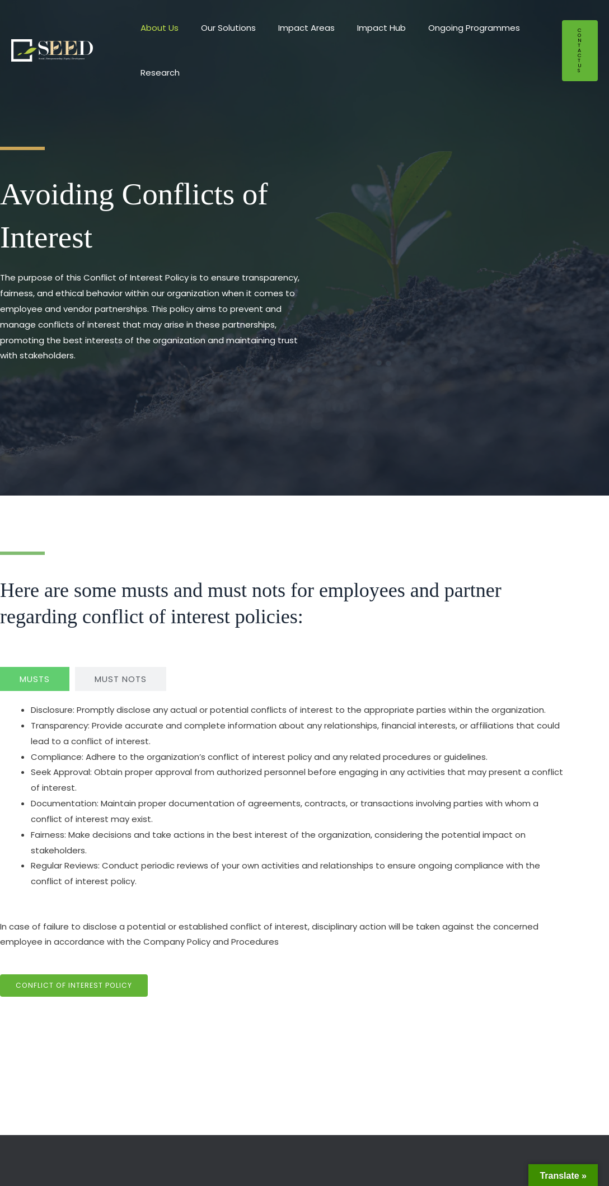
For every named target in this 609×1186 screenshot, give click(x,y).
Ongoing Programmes (449, 28)
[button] (580, 50)
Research (157, 72)
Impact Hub (362, 28)
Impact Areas (292, 28)
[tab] (34, 679)
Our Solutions (220, 28)
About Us (157, 28)
